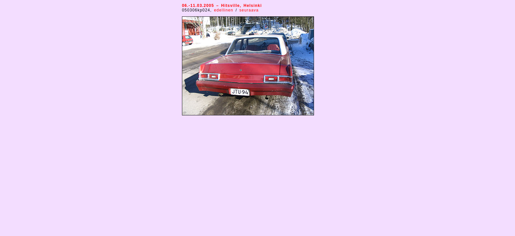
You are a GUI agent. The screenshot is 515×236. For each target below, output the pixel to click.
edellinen (224, 10)
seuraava (249, 10)
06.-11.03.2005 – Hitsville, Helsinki (222, 5)
